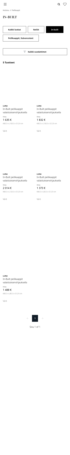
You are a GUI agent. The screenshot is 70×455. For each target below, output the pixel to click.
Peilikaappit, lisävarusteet (20, 38)
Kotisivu (6, 10)
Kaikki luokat (14, 29)
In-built (54, 29)
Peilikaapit (16, 10)
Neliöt (36, 29)
